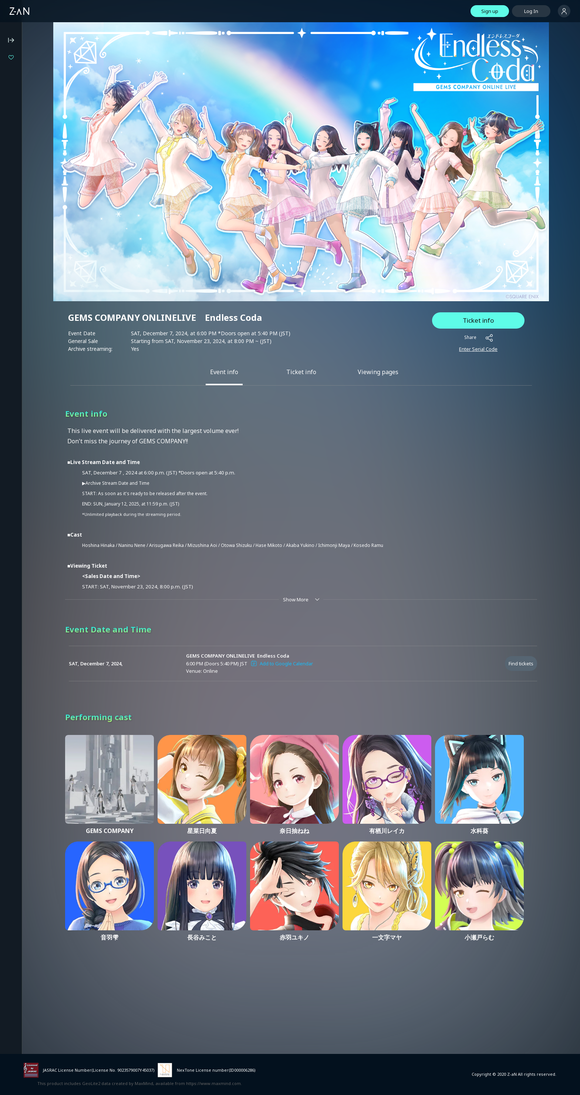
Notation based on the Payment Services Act (40, 260)
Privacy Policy (20, 231)
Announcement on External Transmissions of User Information (44, 275)
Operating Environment (31, 211)
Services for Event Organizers (38, 298)
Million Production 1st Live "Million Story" (54, 83)
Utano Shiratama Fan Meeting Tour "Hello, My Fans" (54, 120)
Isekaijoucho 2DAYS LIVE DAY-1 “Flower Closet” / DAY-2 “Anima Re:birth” (54, 70)
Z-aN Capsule (48, 167)
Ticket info (478, 278)
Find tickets (521, 621)
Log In (531, 11)
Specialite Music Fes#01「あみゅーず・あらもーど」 (54, 95)
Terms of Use (20, 221)
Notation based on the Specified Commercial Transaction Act (41, 244)
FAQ (9, 201)
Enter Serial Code (478, 307)
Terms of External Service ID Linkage (46, 288)
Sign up (489, 11)
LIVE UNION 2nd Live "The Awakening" (54, 107)
